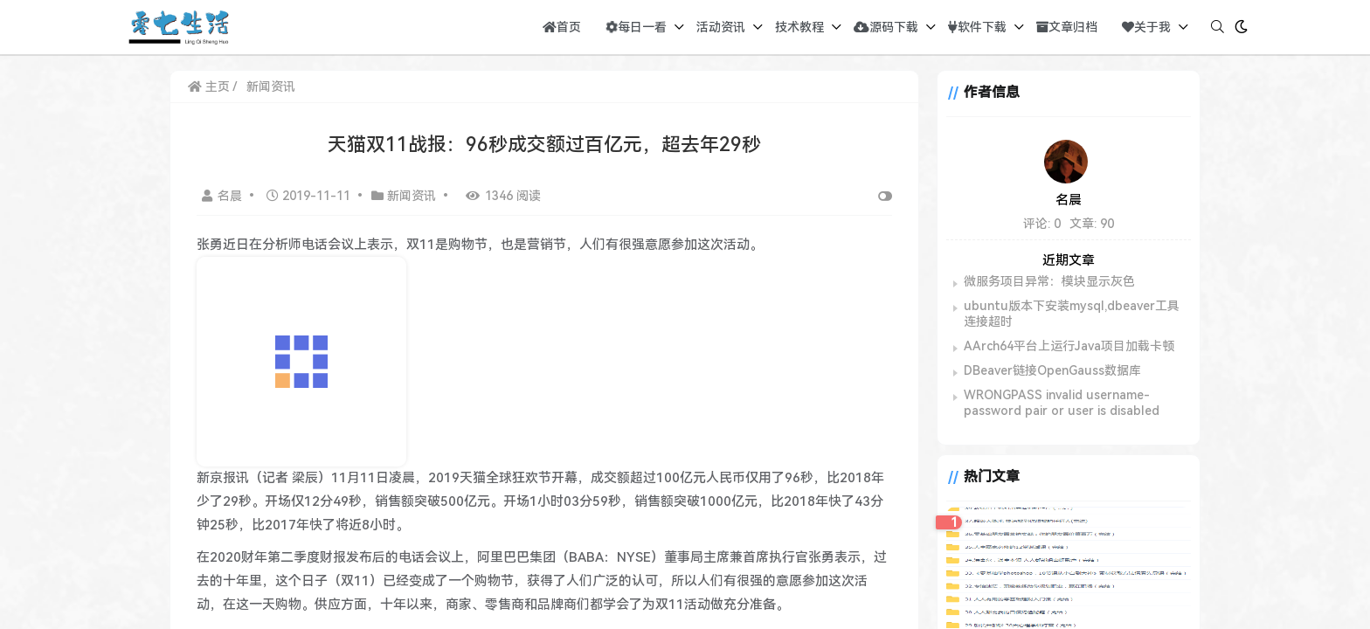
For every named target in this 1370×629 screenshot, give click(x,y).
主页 (209, 86)
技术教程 (799, 27)
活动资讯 (720, 27)
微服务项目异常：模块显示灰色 (1049, 281)
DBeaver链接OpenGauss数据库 (1052, 370)
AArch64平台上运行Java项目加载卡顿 (1069, 346)
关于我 (1146, 27)
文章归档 (1066, 27)
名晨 (224, 196)
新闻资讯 (270, 86)
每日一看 (635, 27)
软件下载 (977, 27)
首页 (562, 27)
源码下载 (886, 27)
